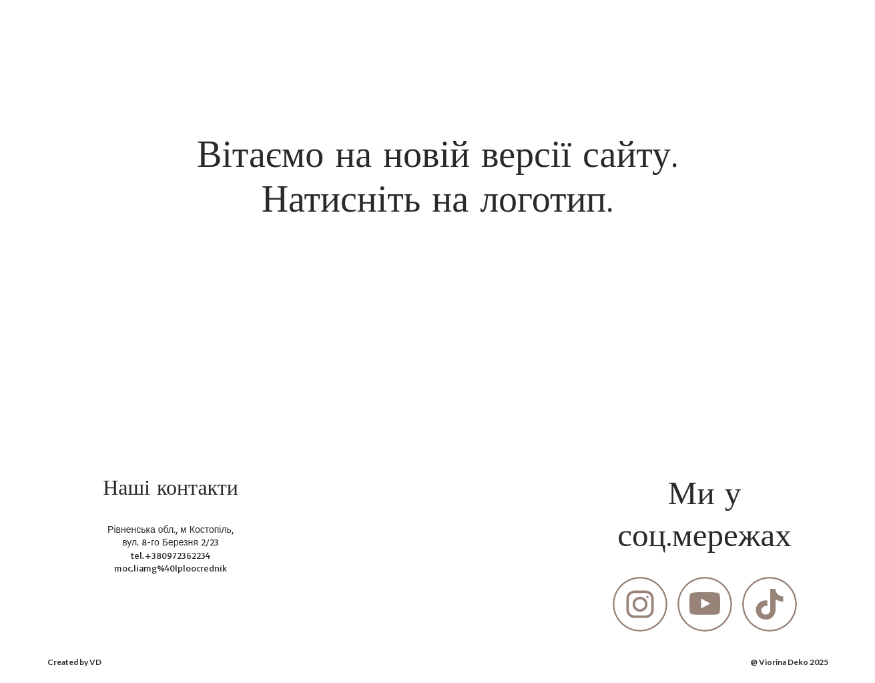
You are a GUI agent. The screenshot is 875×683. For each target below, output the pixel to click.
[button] (640, 604)
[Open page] (438, 306)
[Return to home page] (71, 26)
